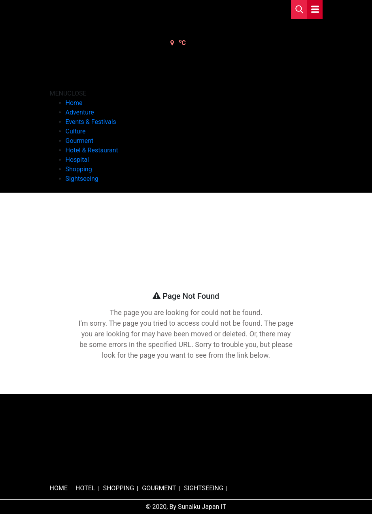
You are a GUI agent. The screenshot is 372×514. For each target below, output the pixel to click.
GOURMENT (159, 488)
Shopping (79, 169)
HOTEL (85, 488)
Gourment (80, 140)
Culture (76, 131)
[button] (68, 93)
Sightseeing (82, 178)
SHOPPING (118, 488)
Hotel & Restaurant (92, 150)
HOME (59, 488)
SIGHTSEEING (203, 488)
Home (74, 103)
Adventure (80, 112)
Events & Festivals (91, 122)
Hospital (77, 159)
